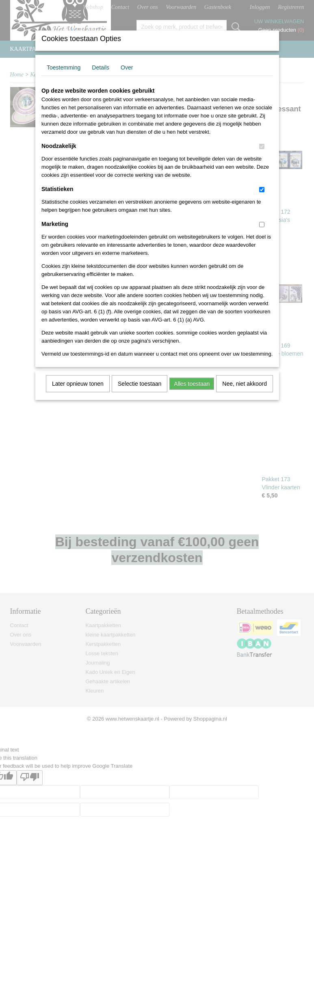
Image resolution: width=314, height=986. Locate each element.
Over (127, 67)
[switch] (261, 146)
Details (100, 67)
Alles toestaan (192, 383)
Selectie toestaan (139, 383)
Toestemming (63, 67)
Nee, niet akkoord (244, 383)
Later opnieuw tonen (78, 383)
